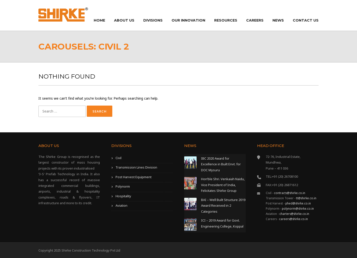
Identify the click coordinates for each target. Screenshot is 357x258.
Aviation (121, 205)
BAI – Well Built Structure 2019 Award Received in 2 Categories (223, 206)
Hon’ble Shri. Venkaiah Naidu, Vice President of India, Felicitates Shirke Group (223, 185)
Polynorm (123, 186)
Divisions (153, 20)
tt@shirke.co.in (306, 198)
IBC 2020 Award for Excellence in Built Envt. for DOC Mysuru (221, 164)
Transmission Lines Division (136, 167)
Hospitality (123, 196)
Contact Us (306, 20)
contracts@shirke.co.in (289, 193)
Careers (255, 20)
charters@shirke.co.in (294, 214)
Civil (118, 158)
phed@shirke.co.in (298, 203)
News (278, 20)
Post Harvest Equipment (133, 177)
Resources (225, 20)
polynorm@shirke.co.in (298, 208)
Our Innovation (188, 20)
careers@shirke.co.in (293, 219)
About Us (124, 20)
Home (99, 20)
